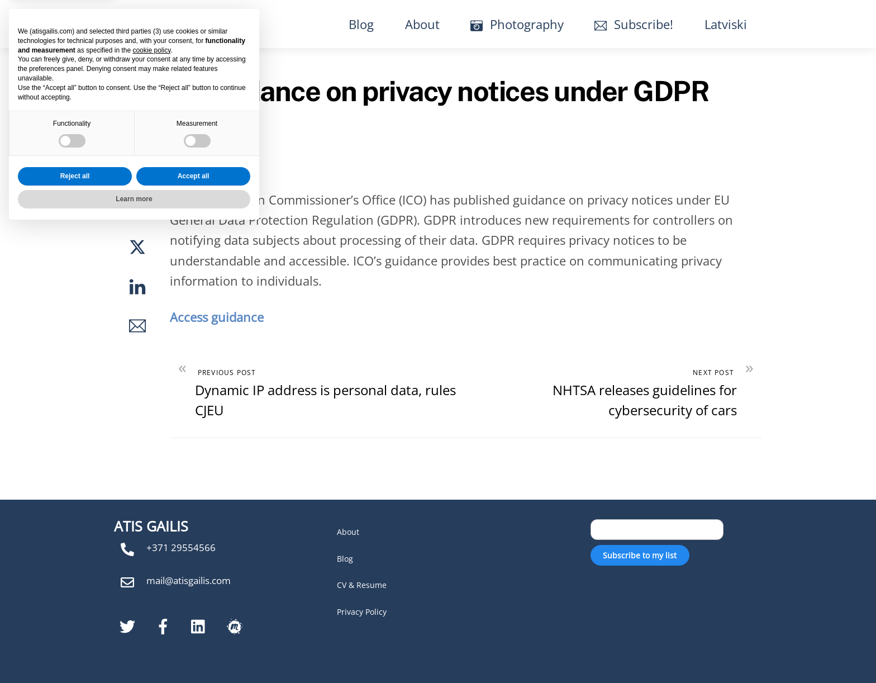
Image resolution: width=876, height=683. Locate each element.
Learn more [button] (134, 653)
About (422, 24)
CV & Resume (362, 585)
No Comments (132, 64)
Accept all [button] (194, 630)
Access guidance (217, 317)
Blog (361, 24)
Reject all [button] (75, 630)
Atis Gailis (166, 24)
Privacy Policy (362, 611)
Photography (517, 24)
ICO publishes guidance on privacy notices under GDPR (367, 90)
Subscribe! (633, 24)
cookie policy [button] (151, 505)
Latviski (725, 24)
